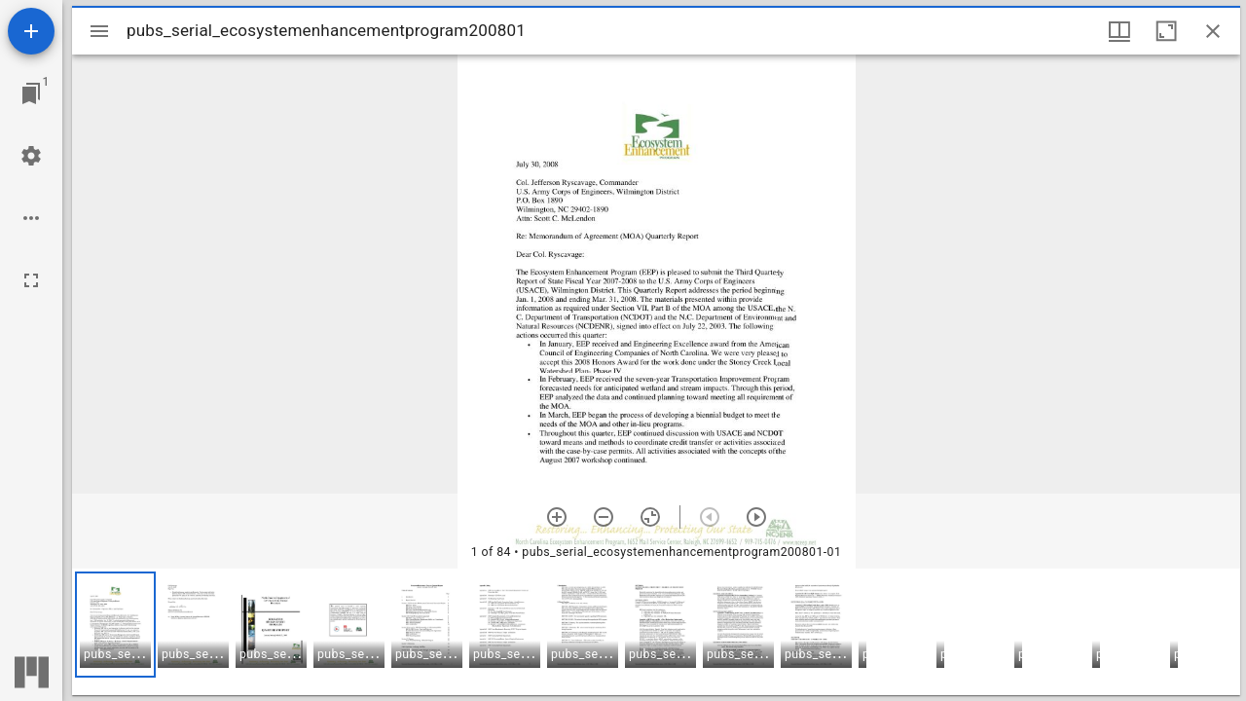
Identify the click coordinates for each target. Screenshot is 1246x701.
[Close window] (1213, 31)
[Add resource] (31, 31)
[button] (115, 624)
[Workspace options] (31, 218)
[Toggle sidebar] (99, 31)
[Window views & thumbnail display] (1119, 31)
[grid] (656, 632)
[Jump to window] (31, 93)
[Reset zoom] (650, 517)
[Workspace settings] (31, 155)
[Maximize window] (1166, 31)
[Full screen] (31, 280)
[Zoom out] (603, 517)
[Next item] (756, 517)
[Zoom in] (556, 517)
